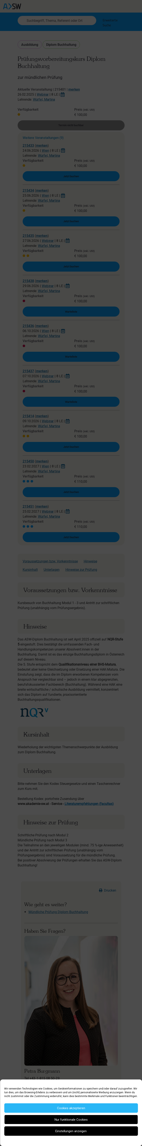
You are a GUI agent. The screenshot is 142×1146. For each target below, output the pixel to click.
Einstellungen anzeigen (71, 1131)
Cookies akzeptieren (71, 1108)
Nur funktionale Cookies (71, 1120)
